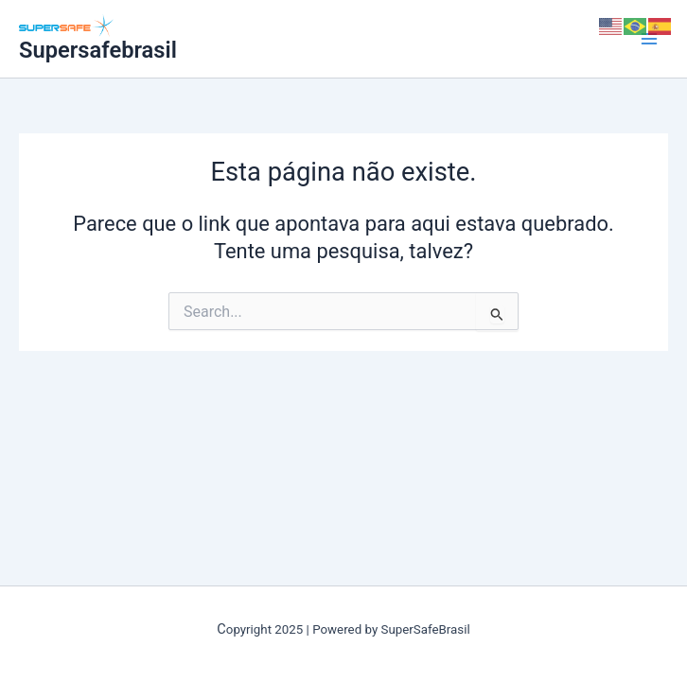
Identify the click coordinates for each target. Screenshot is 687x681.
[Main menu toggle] (649, 39)
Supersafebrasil (98, 50)
